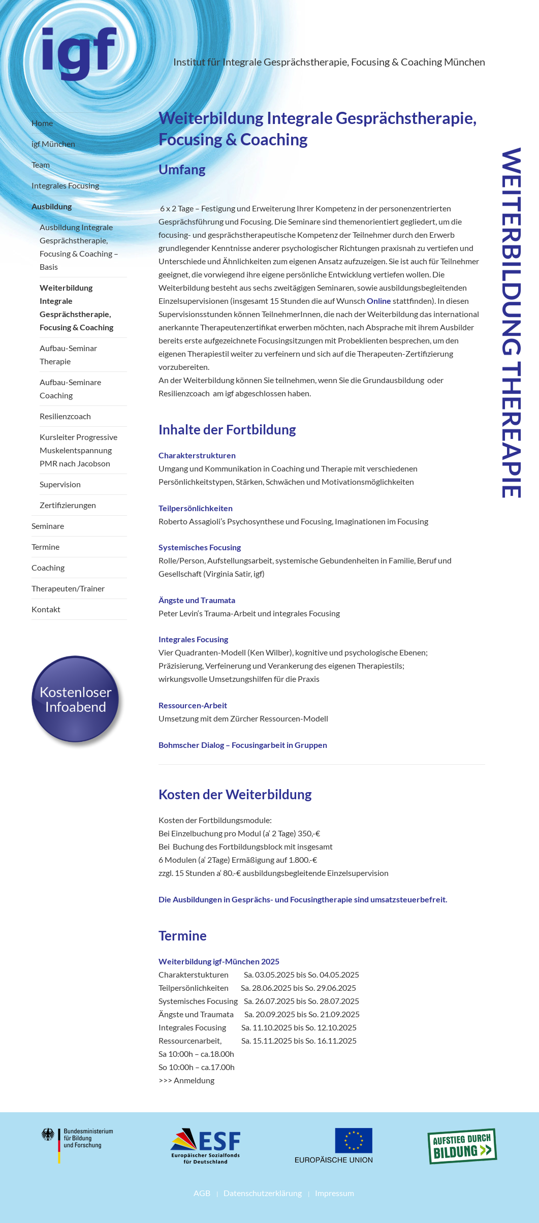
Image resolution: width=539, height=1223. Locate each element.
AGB (202, 1193)
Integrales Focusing (65, 185)
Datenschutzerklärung (263, 1193)
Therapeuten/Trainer (68, 588)
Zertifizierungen (68, 505)
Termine (45, 546)
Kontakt (45, 609)
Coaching (48, 567)
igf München (53, 143)
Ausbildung (51, 206)
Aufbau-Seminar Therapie (68, 354)
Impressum (334, 1193)
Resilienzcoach (65, 416)
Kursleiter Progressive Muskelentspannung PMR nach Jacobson (78, 450)
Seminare (47, 525)
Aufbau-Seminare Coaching (70, 388)
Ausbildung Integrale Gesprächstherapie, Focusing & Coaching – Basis (79, 246)
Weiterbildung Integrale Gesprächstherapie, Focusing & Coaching (76, 307)
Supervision (60, 484)
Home (42, 123)
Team (40, 164)
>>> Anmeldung (186, 1080)
